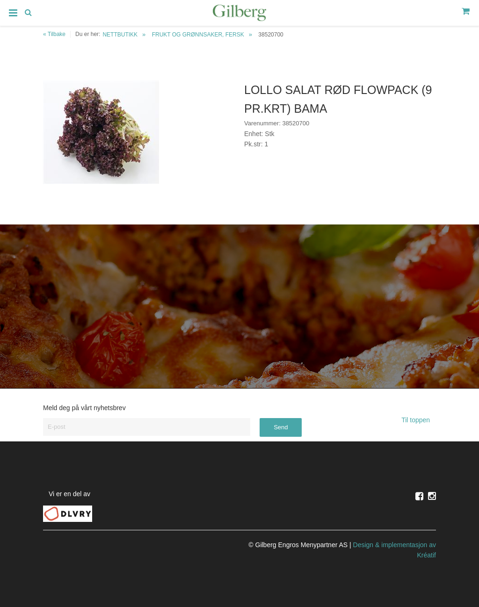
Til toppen (418, 420)
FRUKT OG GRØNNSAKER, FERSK (198, 34)
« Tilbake (54, 34)
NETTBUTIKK (120, 34)
